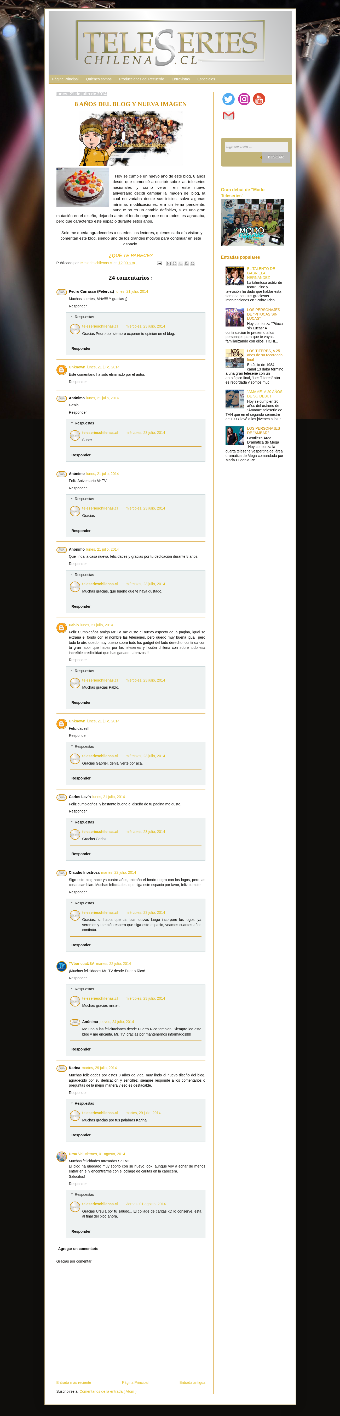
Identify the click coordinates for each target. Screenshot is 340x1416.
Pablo (74, 625)
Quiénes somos (99, 79)
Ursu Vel (76, 1154)
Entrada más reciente (73, 1382)
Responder (78, 306)
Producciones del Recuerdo (141, 79)
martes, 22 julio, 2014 (118, 872)
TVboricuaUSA (82, 963)
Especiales (206, 79)
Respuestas (84, 317)
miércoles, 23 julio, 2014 (145, 326)
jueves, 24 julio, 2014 (117, 1022)
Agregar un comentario (78, 1249)
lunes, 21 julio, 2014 (132, 291)
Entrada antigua (192, 1382)
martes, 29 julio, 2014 (99, 1068)
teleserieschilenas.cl (100, 326)
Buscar (276, 157)
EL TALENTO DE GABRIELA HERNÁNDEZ (261, 273)
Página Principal (65, 79)
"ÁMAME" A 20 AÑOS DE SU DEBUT (265, 394)
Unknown (77, 367)
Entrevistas (181, 79)
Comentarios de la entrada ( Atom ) (107, 1391)
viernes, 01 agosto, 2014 (105, 1154)
